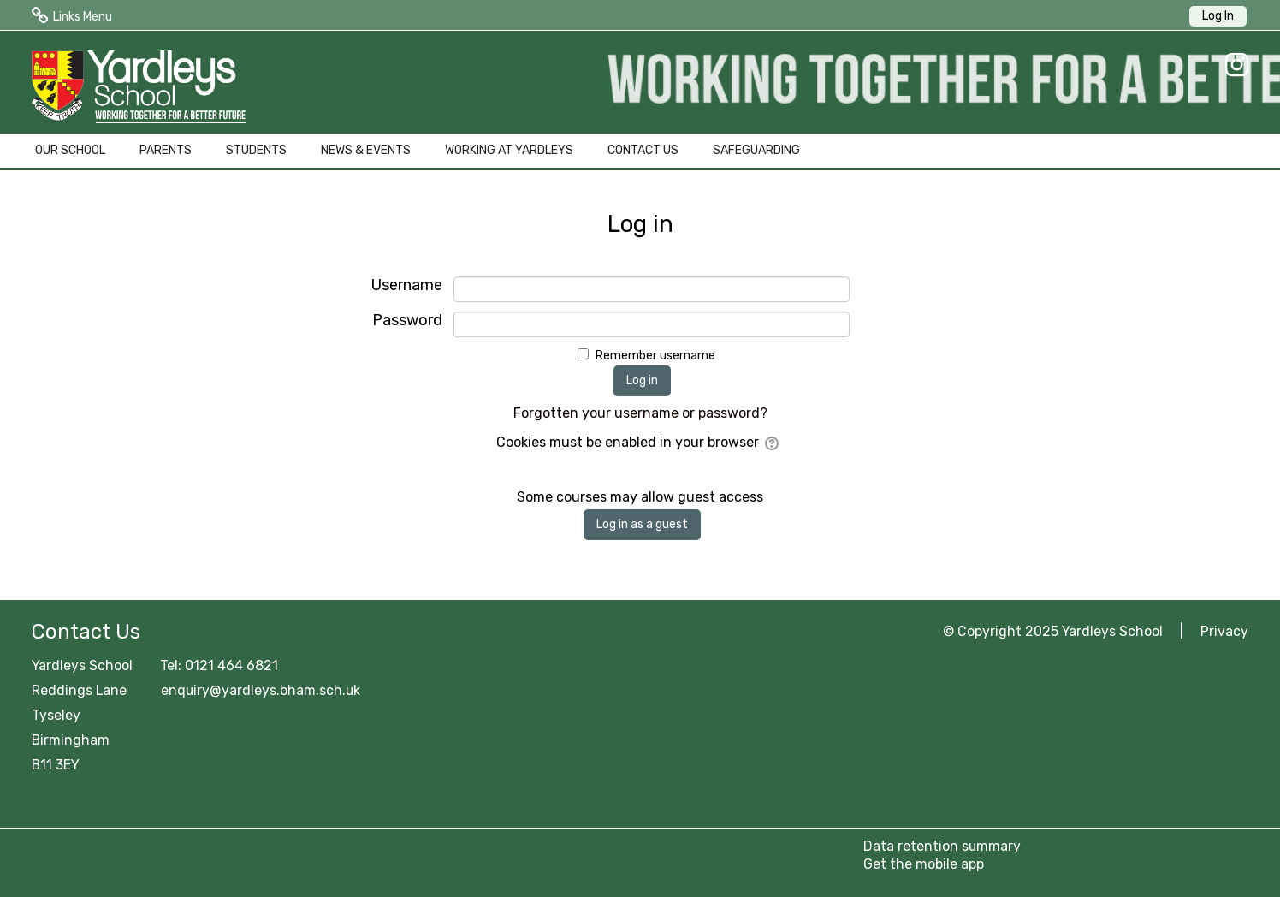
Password (407, 321)
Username (406, 285)
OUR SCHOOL (70, 150)
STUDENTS (256, 150)
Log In (1218, 16)
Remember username (655, 355)
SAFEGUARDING (756, 150)
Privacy (1224, 631)
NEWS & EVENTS (366, 150)
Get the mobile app (923, 864)
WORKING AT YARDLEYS (509, 150)
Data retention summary (942, 846)
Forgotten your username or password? (640, 413)
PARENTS (165, 150)
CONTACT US (643, 150)
